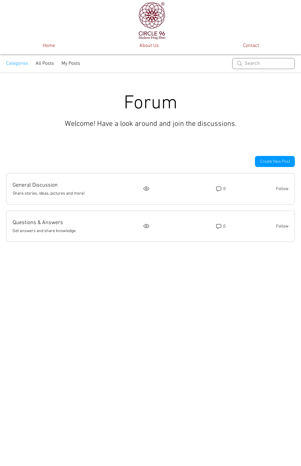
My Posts (70, 63)
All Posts (45, 63)
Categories (17, 63)
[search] (263, 63)
